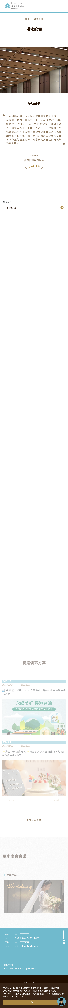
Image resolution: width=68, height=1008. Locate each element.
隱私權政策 (8, 965)
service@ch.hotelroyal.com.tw (26, 946)
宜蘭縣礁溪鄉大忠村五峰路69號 (26, 938)
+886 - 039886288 (21, 934)
